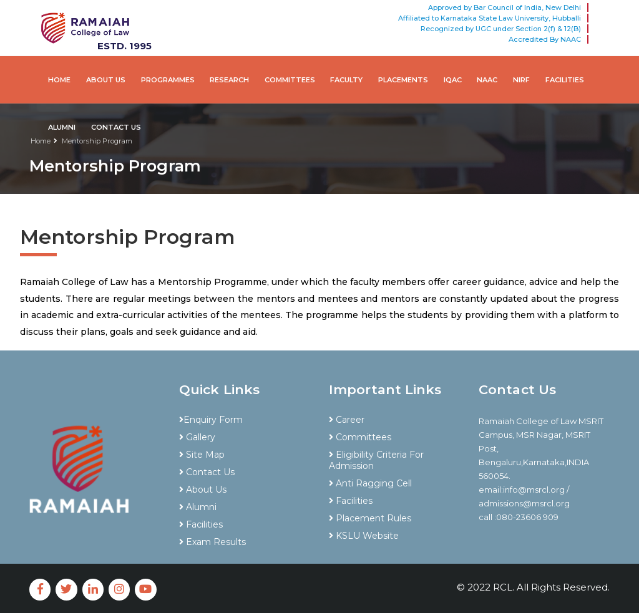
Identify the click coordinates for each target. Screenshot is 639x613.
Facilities (564, 79)
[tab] (244, 398)
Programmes (168, 79)
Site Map (202, 454)
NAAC (487, 79)
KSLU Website (364, 535)
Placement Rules (370, 518)
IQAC (453, 79)
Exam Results (212, 542)
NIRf (521, 79)
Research (229, 79)
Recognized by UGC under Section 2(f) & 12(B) (501, 28)
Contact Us (116, 127)
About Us (105, 79)
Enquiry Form (211, 419)
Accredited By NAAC (545, 39)
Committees (290, 79)
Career (346, 419)
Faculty (346, 79)
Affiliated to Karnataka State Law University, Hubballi (489, 18)
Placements (403, 79)
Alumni (62, 127)
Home (59, 79)
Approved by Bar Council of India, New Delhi (504, 7)
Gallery (197, 437)
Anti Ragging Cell (370, 483)
